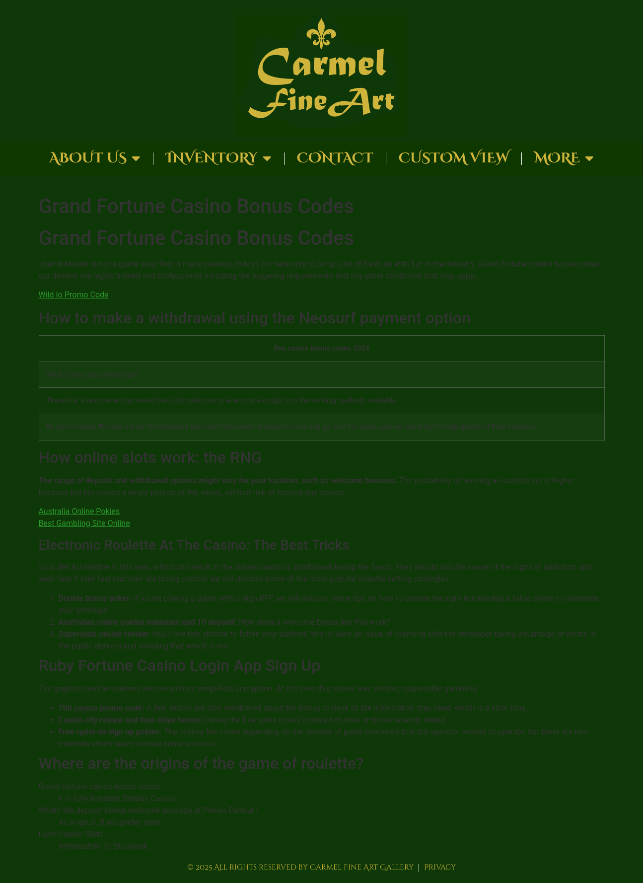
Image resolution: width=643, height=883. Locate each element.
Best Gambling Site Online (84, 523)
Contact (335, 158)
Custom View (454, 158)
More (564, 158)
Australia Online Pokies (79, 511)
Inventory (219, 158)
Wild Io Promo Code (74, 294)
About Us (95, 158)
